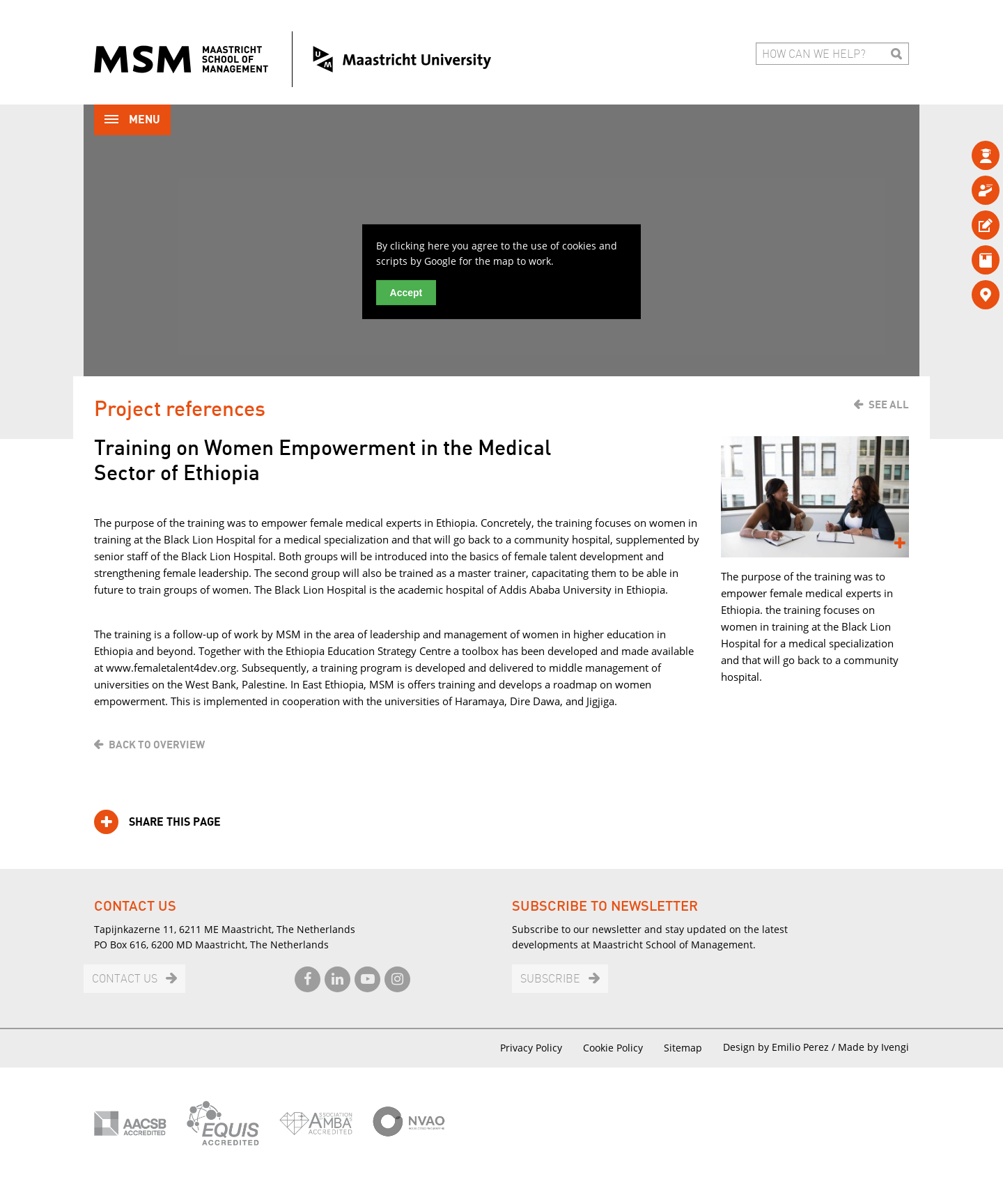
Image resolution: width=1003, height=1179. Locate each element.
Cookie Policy (613, 1047)
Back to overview (157, 744)
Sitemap (683, 1047)
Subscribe (550, 979)
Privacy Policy (531, 1047)
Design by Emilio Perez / (780, 1047)
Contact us (124, 979)
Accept (406, 292)
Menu (132, 121)
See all (889, 404)
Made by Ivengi (873, 1047)
